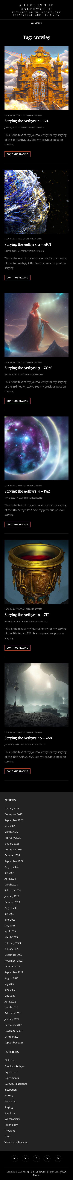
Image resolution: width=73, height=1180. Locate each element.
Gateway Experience (16, 1083)
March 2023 (11, 937)
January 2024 (12, 896)
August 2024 (11, 867)
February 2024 (13, 890)
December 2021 (13, 1025)
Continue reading (18, 154)
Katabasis (10, 1101)
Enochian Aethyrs (13, 115)
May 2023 (10, 925)
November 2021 (14, 1031)
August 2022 (11, 978)
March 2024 (11, 884)
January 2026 (12, 808)
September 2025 (14, 820)
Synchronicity (12, 1119)
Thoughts (10, 1130)
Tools (8, 1136)
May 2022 (10, 995)
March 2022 (11, 1007)
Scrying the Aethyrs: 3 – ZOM (28, 367)
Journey (9, 1095)
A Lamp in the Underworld (36, 7)
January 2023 (12, 949)
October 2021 (12, 1036)
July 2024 (9, 873)
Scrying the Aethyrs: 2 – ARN (28, 244)
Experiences (11, 1072)
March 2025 (11, 832)
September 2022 (14, 972)
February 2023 (13, 943)
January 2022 (12, 1019)
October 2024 (12, 855)
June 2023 (10, 919)
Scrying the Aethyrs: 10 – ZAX (28, 737)
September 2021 (14, 1042)
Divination (10, 1060)
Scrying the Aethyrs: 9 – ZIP (27, 614)
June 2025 (10, 826)
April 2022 (10, 1001)
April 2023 (10, 931)
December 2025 (13, 814)
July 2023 (9, 913)
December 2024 (13, 849)
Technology (11, 1124)
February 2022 (13, 1013)
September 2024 (14, 861)
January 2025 (12, 843)
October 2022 (12, 966)
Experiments (12, 1078)
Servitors (10, 1113)
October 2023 (12, 902)
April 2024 (10, 878)
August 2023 (11, 908)
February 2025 (13, 837)
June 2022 (10, 990)
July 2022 (9, 984)
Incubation (11, 1089)
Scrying (9, 1107)
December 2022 (13, 954)
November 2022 (14, 960)
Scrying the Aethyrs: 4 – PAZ (27, 491)
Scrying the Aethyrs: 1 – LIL (27, 120)
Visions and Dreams (32, 115)
